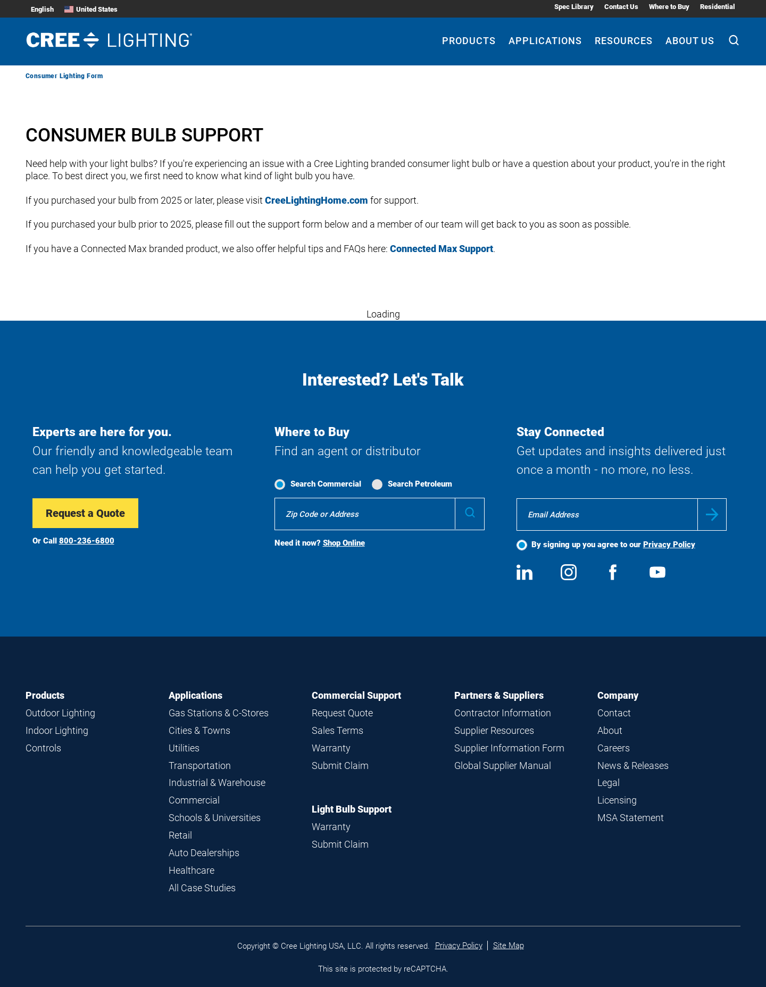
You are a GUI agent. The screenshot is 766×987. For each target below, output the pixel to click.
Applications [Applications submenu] (545, 40)
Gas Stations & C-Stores (219, 712)
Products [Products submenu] (469, 40)
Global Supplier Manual (502, 765)
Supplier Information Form (509, 748)
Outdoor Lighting (60, 712)
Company (617, 695)
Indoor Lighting (57, 730)
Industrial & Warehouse (217, 782)
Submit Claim (340, 765)
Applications (195, 695)
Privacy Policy (669, 544)
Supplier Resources (494, 730)
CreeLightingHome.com (316, 200)
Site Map (508, 945)
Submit (712, 514)
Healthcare (191, 870)
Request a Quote (85, 513)
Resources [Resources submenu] (624, 40)
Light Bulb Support (352, 809)
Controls (43, 748)
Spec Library (574, 7)
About (609, 730)
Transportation (200, 765)
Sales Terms (337, 730)
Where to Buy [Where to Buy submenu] (669, 7)
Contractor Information (502, 712)
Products (45, 695)
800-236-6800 (86, 541)
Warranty (331, 748)
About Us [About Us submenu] (689, 40)
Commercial (194, 800)
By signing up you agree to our (613, 544)
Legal (608, 782)
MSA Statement (630, 817)
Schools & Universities (215, 817)
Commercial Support (356, 695)
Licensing (617, 800)
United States (91, 9)
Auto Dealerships (204, 852)
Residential (717, 7)
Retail (180, 835)
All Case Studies (202, 887)
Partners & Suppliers (499, 695)
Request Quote (342, 712)
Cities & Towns (199, 730)
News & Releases (633, 765)
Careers (613, 748)
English (42, 9)
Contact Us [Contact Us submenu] (621, 7)
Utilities (184, 748)
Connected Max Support (441, 248)
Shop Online (344, 543)
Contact (614, 712)
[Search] (733, 41)
